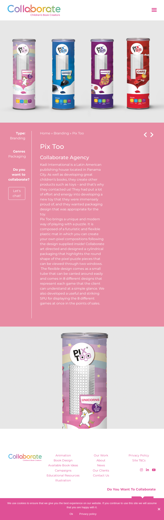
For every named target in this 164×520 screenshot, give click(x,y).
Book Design (63, 460)
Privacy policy (87, 513)
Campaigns (63, 470)
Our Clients (101, 470)
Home (45, 133)
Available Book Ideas (63, 465)
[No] (159, 509)
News (101, 465)
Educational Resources (63, 475)
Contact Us (101, 475)
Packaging (17, 156)
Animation (63, 455)
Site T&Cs (139, 460)
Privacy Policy (139, 455)
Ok (71, 513)
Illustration (63, 480)
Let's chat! (17, 193)
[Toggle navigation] (154, 10)
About (100, 460)
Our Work (101, 455)
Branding (17, 138)
